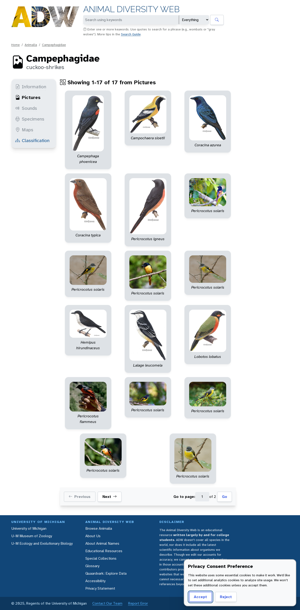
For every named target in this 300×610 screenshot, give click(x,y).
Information (30, 86)
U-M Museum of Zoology (31, 535)
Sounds (26, 108)
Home (15, 45)
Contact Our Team (107, 603)
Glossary (92, 565)
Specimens (29, 118)
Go (224, 496)
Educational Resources (103, 550)
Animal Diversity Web (131, 9)
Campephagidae (54, 45)
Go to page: (184, 496)
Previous (79, 497)
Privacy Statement (100, 588)
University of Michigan (28, 528)
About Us (93, 535)
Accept (200, 596)
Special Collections (100, 558)
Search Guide (131, 34)
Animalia (31, 45)
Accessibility (95, 580)
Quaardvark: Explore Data (106, 573)
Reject (226, 596)
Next (109, 497)
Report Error (138, 603)
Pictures (28, 97)
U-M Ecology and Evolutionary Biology (42, 543)
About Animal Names (102, 543)
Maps (24, 129)
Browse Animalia (98, 528)
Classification (32, 140)
